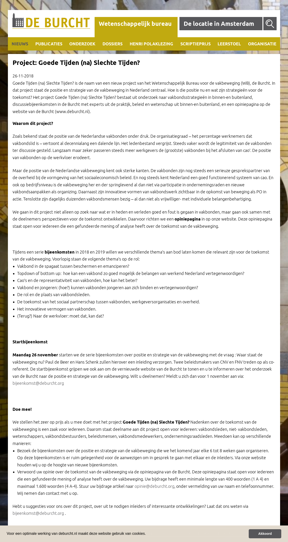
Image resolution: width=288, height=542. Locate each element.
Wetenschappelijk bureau (135, 23)
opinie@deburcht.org (154, 486)
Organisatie (262, 43)
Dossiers (112, 43)
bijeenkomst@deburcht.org (38, 383)
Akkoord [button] (265, 533)
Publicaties (48, 43)
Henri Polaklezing (151, 43)
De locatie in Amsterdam (219, 23)
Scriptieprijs (195, 43)
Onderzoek (82, 43)
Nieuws (20, 43)
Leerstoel (229, 43)
